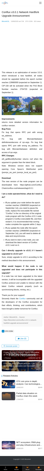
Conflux (23, 299)
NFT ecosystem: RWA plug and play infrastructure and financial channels (28, 443)
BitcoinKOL (5, 21)
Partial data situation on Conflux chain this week (26, 394)
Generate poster (10, 346)
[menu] (40, 3)
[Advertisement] (22, 47)
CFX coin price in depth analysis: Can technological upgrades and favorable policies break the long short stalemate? (28, 382)
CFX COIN (29, 21)
